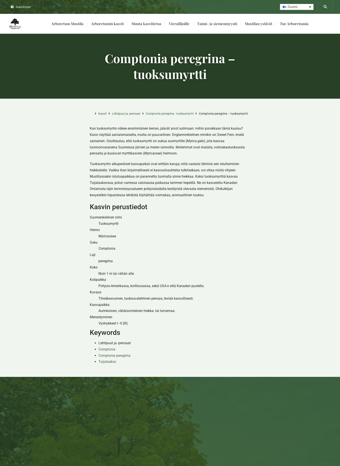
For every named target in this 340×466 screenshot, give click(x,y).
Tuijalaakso (107, 362)
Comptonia (106, 349)
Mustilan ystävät (258, 23)
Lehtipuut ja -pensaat (126, 113)
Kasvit (102, 113)
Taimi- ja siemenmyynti (217, 23)
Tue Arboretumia (294, 23)
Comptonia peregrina (114, 356)
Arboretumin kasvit (107, 23)
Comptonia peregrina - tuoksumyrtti (170, 113)
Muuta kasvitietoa (146, 23)
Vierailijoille (179, 23)
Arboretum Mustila (67, 23)
